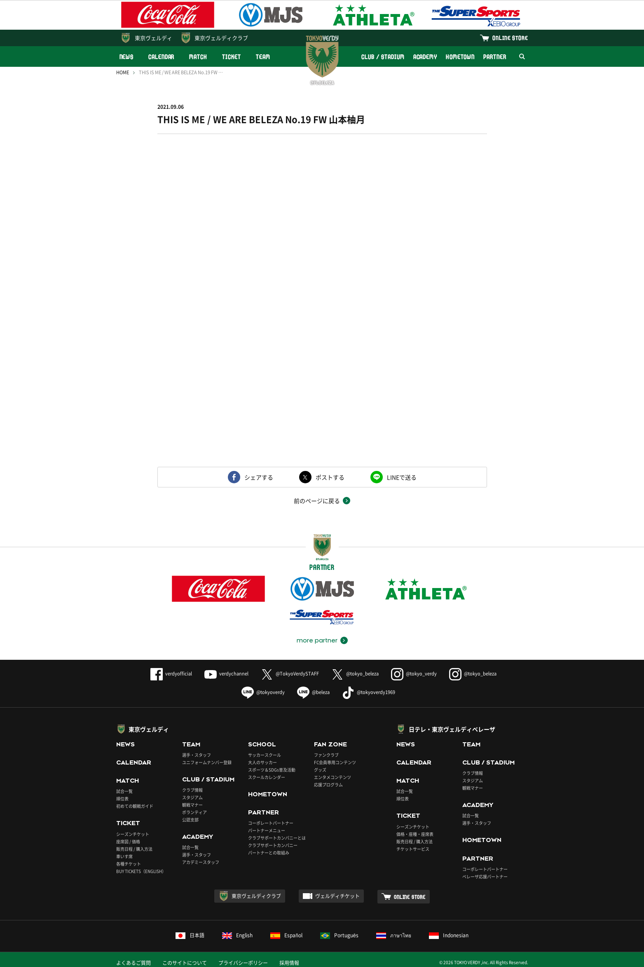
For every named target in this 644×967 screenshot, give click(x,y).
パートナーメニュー (266, 830)
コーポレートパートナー (270, 823)
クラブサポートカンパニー (272, 845)
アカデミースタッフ (200, 862)
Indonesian (448, 935)
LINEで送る (402, 477)
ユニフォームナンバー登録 (207, 762)
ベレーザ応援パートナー (485, 876)
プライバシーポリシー (243, 963)
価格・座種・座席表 (414, 834)
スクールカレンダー (266, 777)
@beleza (313, 692)
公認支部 (190, 819)
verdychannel (226, 673)
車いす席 (124, 856)
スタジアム (192, 797)
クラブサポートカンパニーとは (277, 838)
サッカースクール (264, 755)
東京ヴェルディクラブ (221, 38)
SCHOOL (262, 744)
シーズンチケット (132, 834)
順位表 (122, 798)
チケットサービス (412, 849)
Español (286, 935)
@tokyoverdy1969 (368, 692)
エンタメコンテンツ (332, 777)
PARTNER (494, 57)
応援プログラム (328, 784)
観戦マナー (192, 805)
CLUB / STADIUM (383, 57)
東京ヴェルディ (153, 38)
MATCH (198, 57)
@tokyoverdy (263, 692)
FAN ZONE (330, 744)
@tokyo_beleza (355, 673)
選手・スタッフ (196, 755)
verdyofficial (171, 673)
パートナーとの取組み (268, 852)
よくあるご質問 (133, 963)
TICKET (231, 57)
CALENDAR (161, 57)
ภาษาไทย (393, 935)
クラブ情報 (192, 790)
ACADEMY (425, 57)
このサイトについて (184, 963)
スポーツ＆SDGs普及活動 (271, 770)
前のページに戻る (317, 500)
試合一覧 (124, 791)
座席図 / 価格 (128, 841)
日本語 (190, 935)
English (237, 935)
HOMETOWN (460, 57)
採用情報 (289, 963)
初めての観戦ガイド (134, 806)
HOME (122, 72)
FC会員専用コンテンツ (335, 762)
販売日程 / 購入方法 (134, 849)
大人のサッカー (262, 762)
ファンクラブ (326, 755)
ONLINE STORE (510, 38)
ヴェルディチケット (337, 896)
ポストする (330, 477)
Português (339, 935)
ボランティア (194, 812)
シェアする (258, 477)
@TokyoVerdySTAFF (290, 673)
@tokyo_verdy (414, 673)
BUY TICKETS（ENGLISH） (141, 871)
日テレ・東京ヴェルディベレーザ (452, 729)
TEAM (263, 57)
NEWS (126, 57)
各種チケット (128, 864)
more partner (317, 640)
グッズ (320, 770)
